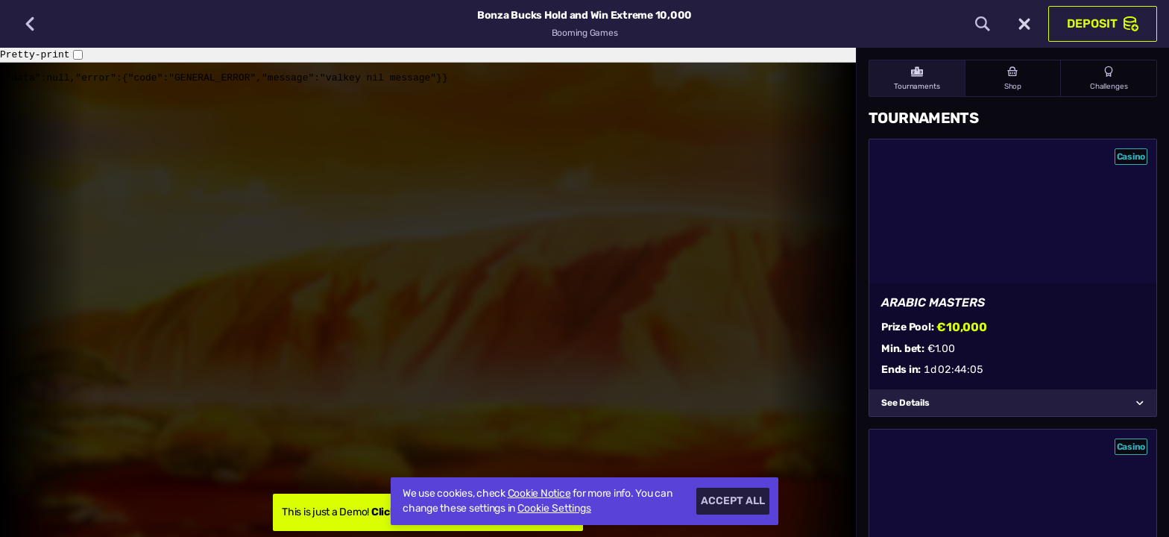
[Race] (1024, 24)
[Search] (983, 24)
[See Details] (1139, 402)
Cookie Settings (554, 509)
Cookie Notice (539, 493)
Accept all (733, 500)
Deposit (1102, 23)
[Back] (30, 24)
